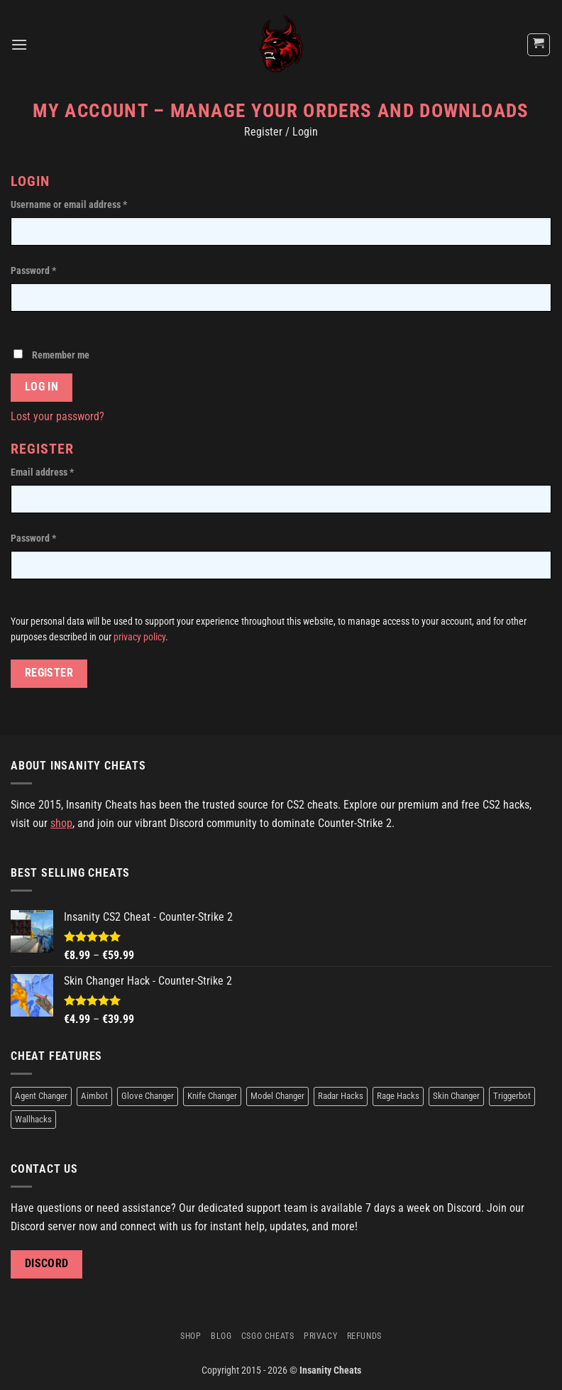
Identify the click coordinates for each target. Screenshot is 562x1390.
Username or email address (69, 205)
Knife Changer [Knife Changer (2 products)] (212, 1095)
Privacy (320, 1336)
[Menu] (19, 44)
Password (33, 271)
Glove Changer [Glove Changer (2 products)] (147, 1095)
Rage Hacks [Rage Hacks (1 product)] (398, 1095)
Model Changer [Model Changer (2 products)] (277, 1095)
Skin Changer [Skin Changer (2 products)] (456, 1095)
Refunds (364, 1336)
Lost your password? (57, 416)
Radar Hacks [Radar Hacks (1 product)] (340, 1095)
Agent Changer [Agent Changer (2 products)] (41, 1095)
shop (61, 823)
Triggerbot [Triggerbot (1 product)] (512, 1095)
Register (49, 673)
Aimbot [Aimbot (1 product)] (94, 1095)
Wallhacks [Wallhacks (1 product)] (33, 1119)
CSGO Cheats (267, 1336)
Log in (42, 387)
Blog (221, 1336)
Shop (190, 1336)
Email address (42, 472)
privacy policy (139, 636)
